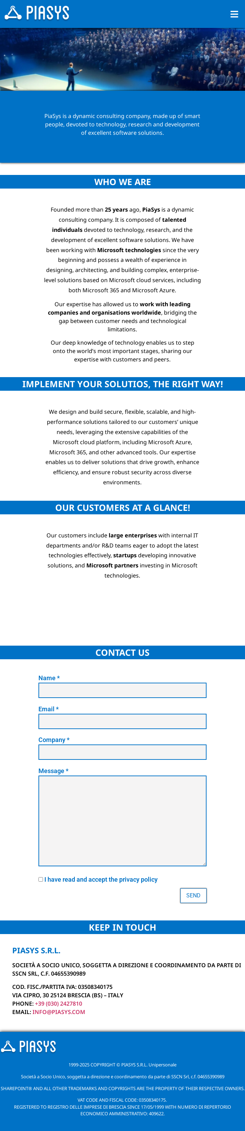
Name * (122, 684)
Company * (122, 746)
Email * (122, 715)
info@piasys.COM (59, 1012)
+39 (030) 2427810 (58, 1003)
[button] (235, 14)
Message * (122, 819)
